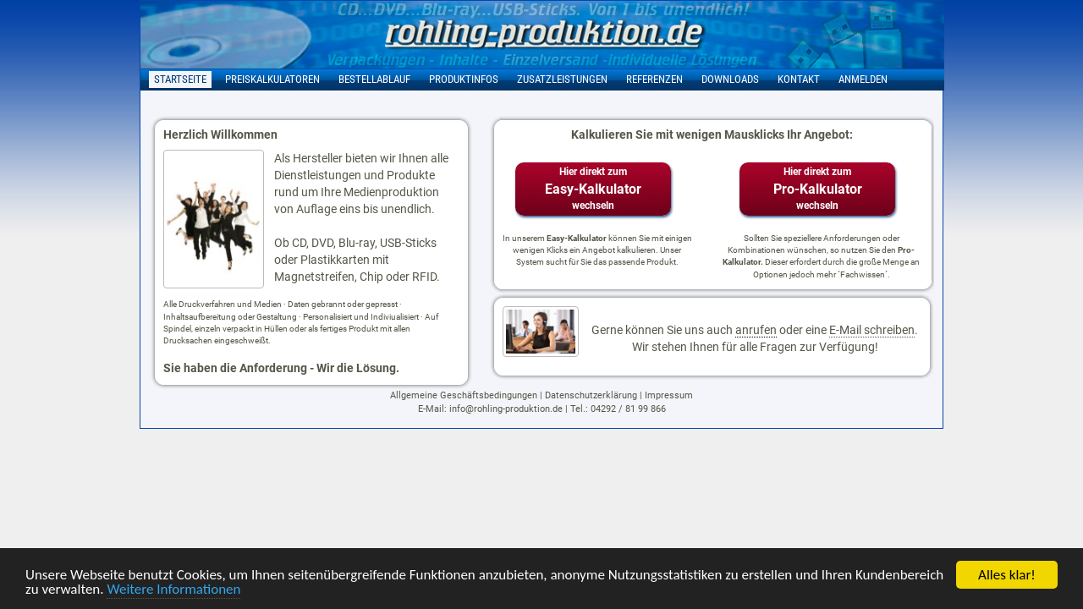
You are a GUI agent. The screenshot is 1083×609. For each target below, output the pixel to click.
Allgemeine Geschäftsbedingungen (463, 395)
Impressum (669, 395)
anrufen (756, 330)
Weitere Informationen (173, 590)
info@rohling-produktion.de (506, 408)
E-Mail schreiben (872, 330)
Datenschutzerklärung (591, 395)
